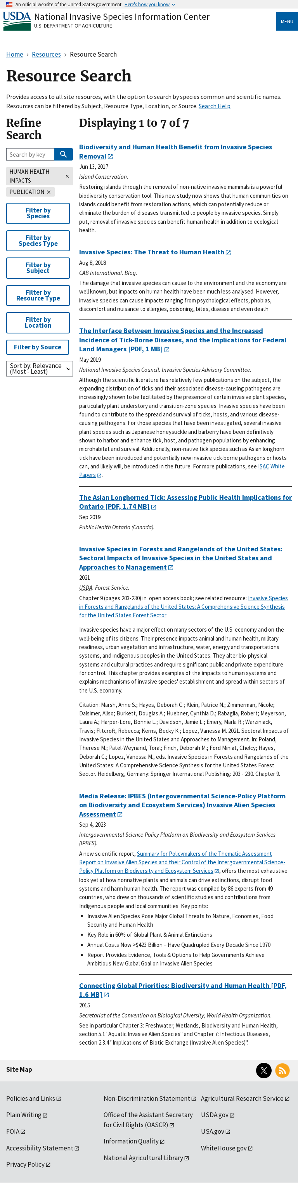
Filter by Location (38, 322)
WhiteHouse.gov (224, 1148)
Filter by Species (38, 213)
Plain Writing (24, 1114)
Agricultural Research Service (242, 1098)
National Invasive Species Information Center (122, 16)
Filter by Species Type (38, 240)
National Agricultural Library (143, 1158)
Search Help (214, 106)
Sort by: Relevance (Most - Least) (36, 368)
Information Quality (131, 1141)
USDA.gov (215, 1114)
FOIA (12, 1131)
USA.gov (212, 1131)
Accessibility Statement (39, 1148)
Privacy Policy (25, 1164)
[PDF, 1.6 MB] (183, 990)
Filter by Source (37, 347)
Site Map (19, 1069)
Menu (287, 21)
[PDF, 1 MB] (182, 339)
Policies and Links (30, 1098)
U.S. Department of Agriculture (73, 25)
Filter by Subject (38, 268)
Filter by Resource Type (38, 295)
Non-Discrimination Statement (147, 1098)
